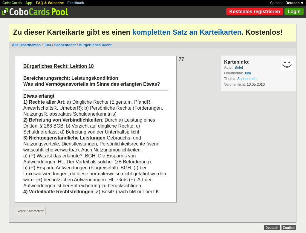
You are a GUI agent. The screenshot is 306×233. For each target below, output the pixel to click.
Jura (47, 45)
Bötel (239, 67)
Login (294, 11)
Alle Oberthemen (26, 45)
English (289, 227)
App (28, 3)
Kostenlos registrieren (254, 11)
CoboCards (12, 3)
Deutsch (294, 3)
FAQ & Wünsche (50, 3)
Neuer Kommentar (30, 211)
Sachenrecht (65, 45)
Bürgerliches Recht (95, 45)
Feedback (76, 3)
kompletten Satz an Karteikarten (186, 32)
